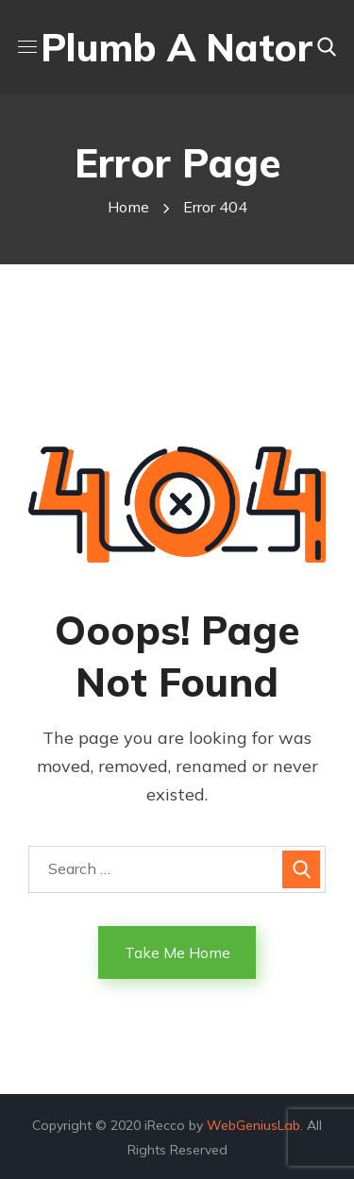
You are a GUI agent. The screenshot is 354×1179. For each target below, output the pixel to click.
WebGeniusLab (253, 1125)
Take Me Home (177, 952)
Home (128, 206)
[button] (326, 47)
